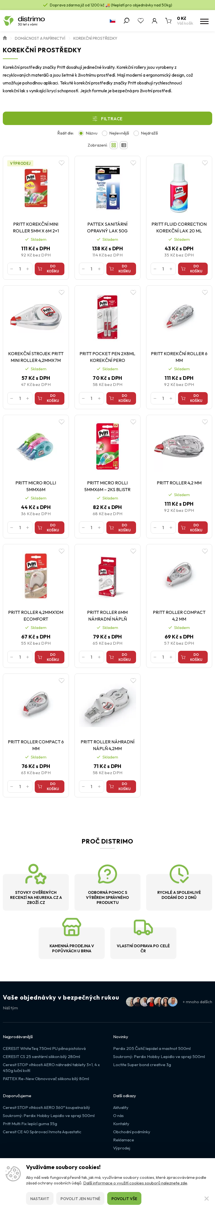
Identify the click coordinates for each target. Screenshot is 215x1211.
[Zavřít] (207, 1198)
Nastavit (39, 1198)
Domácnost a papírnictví (40, 38)
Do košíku (53, 268)
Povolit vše (124, 1198)
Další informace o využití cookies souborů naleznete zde (135, 1183)
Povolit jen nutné (80, 1198)
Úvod (5, 37)
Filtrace (112, 118)
